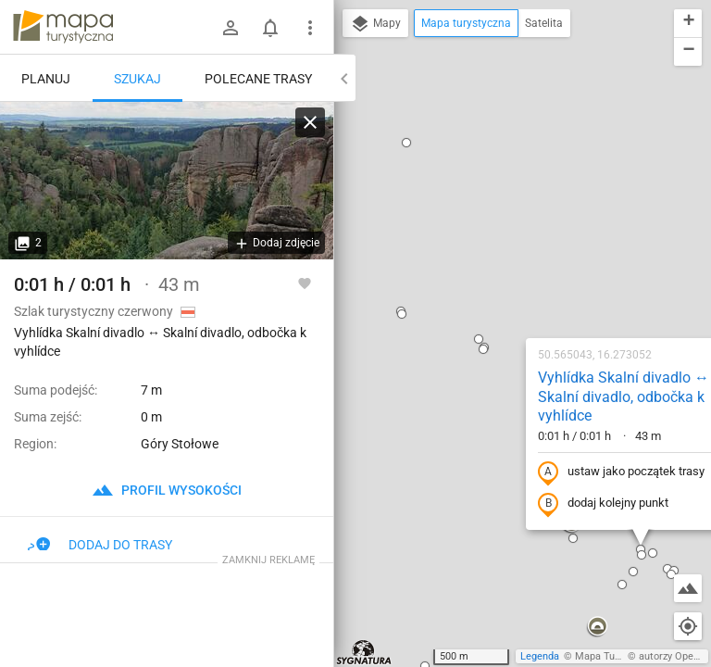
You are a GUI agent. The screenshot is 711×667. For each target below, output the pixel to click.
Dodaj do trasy (100, 545)
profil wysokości (167, 490)
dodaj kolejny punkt (484, 284)
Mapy (375, 24)
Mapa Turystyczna (616, 656)
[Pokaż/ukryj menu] (310, 28)
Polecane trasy (258, 78)
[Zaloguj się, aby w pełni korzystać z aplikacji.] (304, 282)
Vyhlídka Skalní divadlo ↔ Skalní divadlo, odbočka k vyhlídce (505, 177)
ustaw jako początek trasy (502, 253)
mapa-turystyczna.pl (63, 27)
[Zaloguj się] (230, 28)
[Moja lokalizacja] (688, 626)
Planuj (45, 78)
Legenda (539, 656)
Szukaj (137, 78)
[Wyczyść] (310, 122)
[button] (364, 129)
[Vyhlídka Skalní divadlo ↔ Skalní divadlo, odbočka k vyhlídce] (166, 180)
